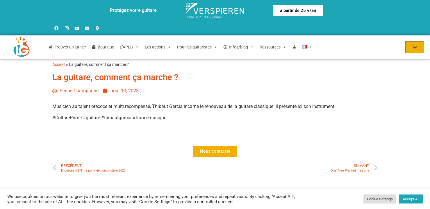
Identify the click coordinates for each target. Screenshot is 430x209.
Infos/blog (241, 47)
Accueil (58, 64)
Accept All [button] (411, 199)
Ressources (273, 47)
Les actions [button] (158, 47)
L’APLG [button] (129, 47)
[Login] (294, 47)
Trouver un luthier (70, 47)
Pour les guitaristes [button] (197, 47)
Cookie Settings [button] (380, 199)
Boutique (106, 47)
